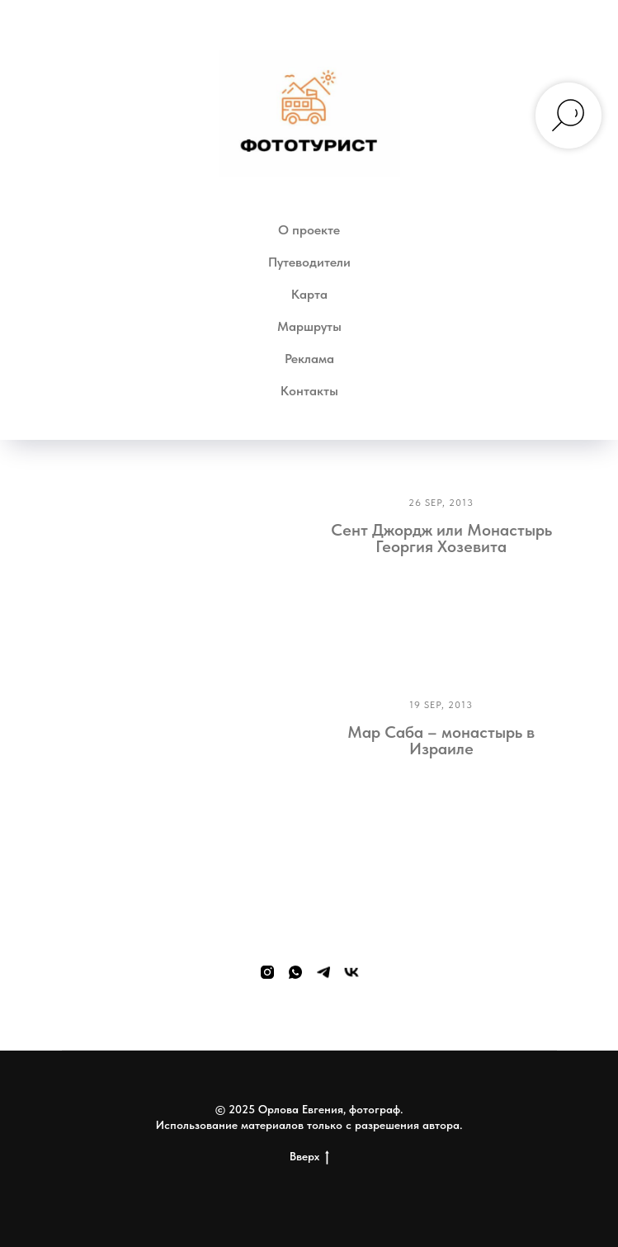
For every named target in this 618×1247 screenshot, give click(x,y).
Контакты (309, 391)
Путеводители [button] (309, 262)
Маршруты (309, 326)
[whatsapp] (295, 972)
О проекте (309, 230)
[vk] (351, 972)
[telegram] (323, 972)
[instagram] (267, 972)
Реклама (309, 358)
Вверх (309, 1157)
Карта (309, 294)
